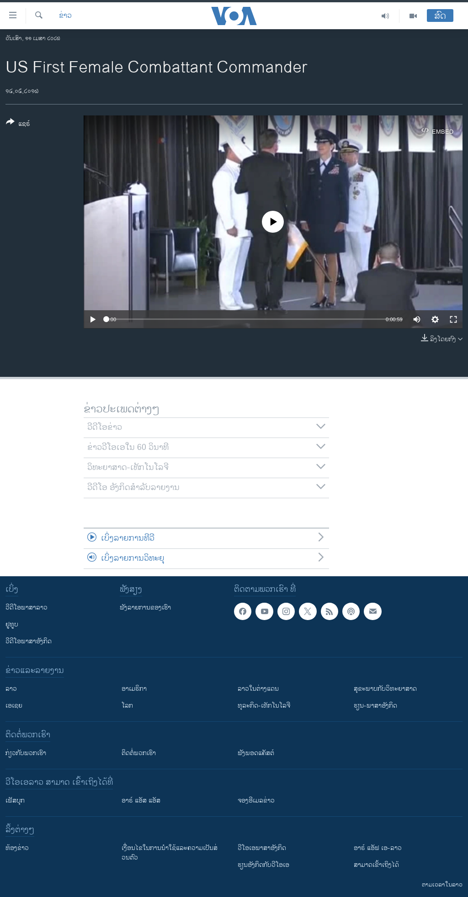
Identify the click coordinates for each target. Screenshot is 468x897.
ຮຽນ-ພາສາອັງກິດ (375, 705)
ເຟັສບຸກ (15, 800)
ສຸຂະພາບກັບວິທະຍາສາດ (385, 689)
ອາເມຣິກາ (134, 689)
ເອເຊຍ (13, 705)
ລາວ (11, 689)
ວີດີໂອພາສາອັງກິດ (28, 641)
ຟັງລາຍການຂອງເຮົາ (145, 607)
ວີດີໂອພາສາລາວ (26, 607)
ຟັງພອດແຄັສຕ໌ (256, 753)
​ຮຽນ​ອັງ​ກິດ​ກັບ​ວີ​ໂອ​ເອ (263, 865)
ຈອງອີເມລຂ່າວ (256, 800)
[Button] (18, 124)
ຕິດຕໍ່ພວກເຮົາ (139, 753)
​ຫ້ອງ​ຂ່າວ (17, 848)
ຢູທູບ (11, 624)
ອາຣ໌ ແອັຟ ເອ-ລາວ (378, 848)
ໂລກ (127, 705)
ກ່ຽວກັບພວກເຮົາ (25, 753)
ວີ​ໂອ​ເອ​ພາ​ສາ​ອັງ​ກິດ (262, 848)
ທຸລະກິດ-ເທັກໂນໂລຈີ (264, 705)
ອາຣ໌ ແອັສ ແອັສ (141, 800)
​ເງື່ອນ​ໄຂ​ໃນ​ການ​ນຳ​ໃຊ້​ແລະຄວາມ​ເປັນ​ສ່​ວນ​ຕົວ (170, 852)
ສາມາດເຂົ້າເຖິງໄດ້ (376, 865)
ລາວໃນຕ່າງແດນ (258, 689)
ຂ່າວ (65, 15)
